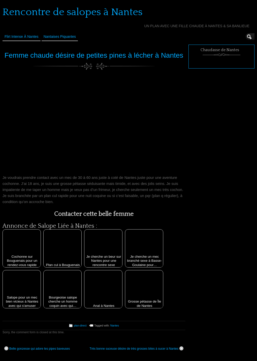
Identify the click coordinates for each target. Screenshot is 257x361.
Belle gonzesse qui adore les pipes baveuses (37, 348)
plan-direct (80, 325)
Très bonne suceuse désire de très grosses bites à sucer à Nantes (136, 348)
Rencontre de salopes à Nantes (73, 12)
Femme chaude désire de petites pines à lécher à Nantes (94, 55)
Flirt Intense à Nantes (22, 37)
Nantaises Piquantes (60, 37)
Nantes (114, 325)
